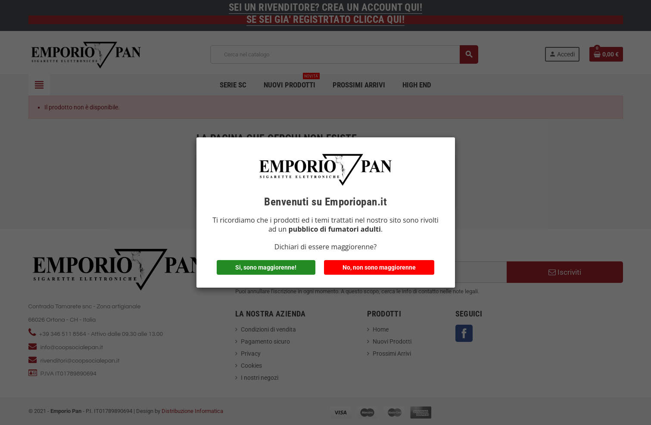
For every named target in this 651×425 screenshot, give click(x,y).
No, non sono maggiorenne (379, 267)
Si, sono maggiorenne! (265, 267)
